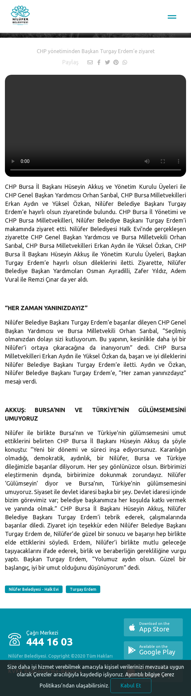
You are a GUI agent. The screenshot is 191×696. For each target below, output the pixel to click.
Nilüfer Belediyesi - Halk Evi (34, 589)
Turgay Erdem (83, 589)
